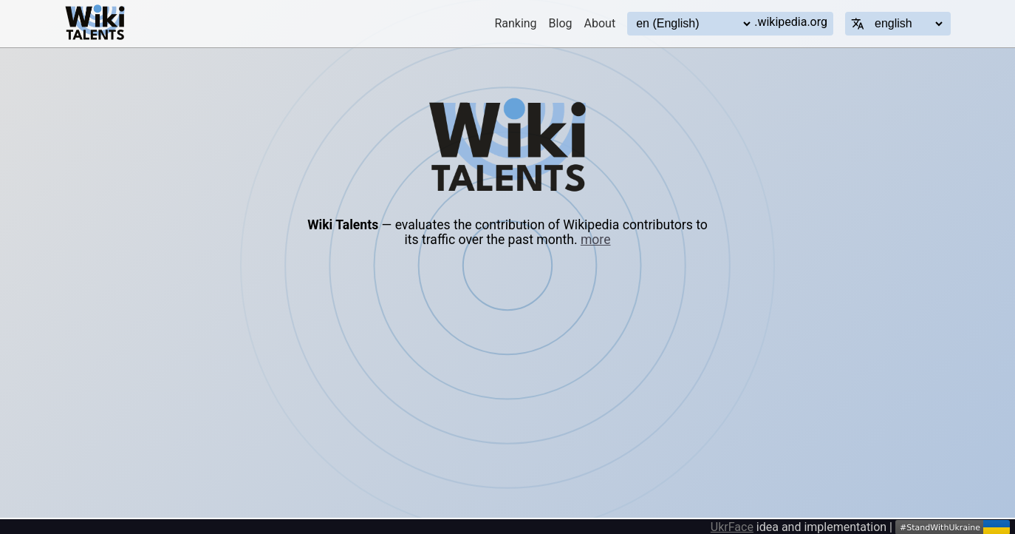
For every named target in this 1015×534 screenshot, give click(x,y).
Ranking (515, 23)
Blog (561, 23)
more (596, 239)
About (600, 23)
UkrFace (732, 527)
